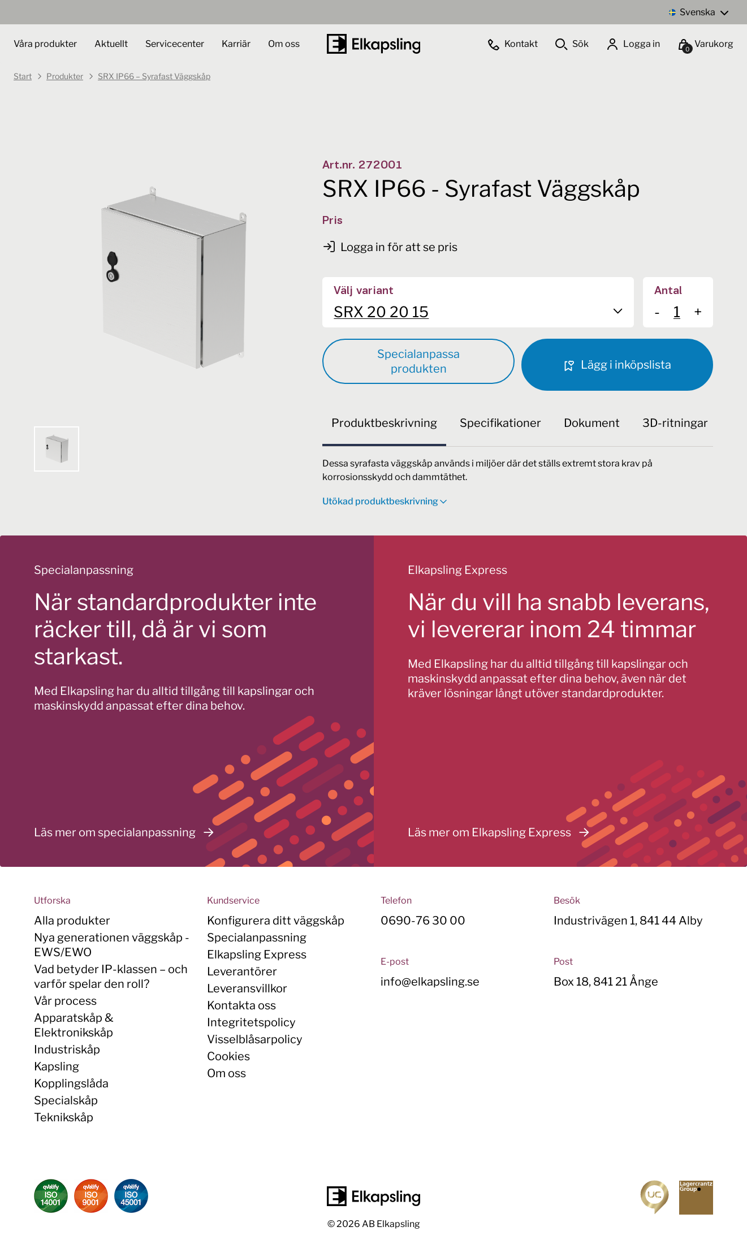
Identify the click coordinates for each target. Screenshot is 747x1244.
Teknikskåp (63, 1117)
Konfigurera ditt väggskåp (275, 920)
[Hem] (374, 44)
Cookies (228, 1056)
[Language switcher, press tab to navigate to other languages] (698, 12)
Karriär (237, 43)
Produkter (64, 76)
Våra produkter (45, 43)
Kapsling (56, 1066)
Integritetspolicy (251, 1022)
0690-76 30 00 (423, 920)
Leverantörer (242, 971)
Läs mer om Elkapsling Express (501, 832)
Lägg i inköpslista (617, 365)
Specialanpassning (256, 937)
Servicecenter (175, 43)
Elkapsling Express (256, 954)
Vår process (65, 1001)
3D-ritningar (675, 423)
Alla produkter (72, 920)
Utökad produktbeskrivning (384, 501)
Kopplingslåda (71, 1083)
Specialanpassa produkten (418, 361)
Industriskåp (67, 1049)
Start (23, 76)
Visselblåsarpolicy (255, 1039)
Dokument (592, 423)
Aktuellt (111, 43)
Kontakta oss (241, 1005)
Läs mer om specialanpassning (127, 832)
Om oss (284, 43)
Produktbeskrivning (384, 423)
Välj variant (364, 291)
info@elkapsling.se (430, 981)
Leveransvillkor (247, 988)
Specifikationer (500, 423)
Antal (668, 291)
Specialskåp (66, 1100)
